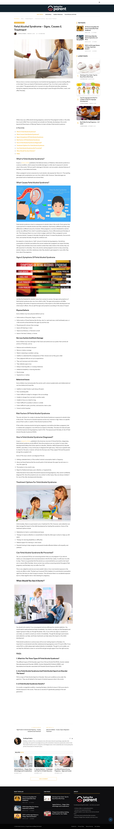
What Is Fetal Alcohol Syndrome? (26, 131)
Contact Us (73, 826)
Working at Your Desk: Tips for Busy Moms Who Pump (88, 76)
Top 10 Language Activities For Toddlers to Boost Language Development (88, 99)
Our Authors (97, 826)
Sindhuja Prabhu (22, 33)
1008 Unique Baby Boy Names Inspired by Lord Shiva (91, 37)
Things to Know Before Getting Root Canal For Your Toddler (60, 813)
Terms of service (89, 826)
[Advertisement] (43, 105)
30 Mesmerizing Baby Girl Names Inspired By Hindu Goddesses (92, 28)
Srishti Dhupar (84, 126)
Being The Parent (38, 826)
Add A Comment (43, 778)
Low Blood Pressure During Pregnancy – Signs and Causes (63, 770)
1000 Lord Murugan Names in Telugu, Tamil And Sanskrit (92, 47)
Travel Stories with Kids (70, 14)
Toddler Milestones (58, 14)
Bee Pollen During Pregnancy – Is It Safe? (89, 123)
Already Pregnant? (19, 22)
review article (25, 162)
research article (25, 441)
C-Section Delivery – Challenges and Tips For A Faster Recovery (43, 770)
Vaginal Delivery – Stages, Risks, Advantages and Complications (23, 770)
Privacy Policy (81, 826)
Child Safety (48, 14)
